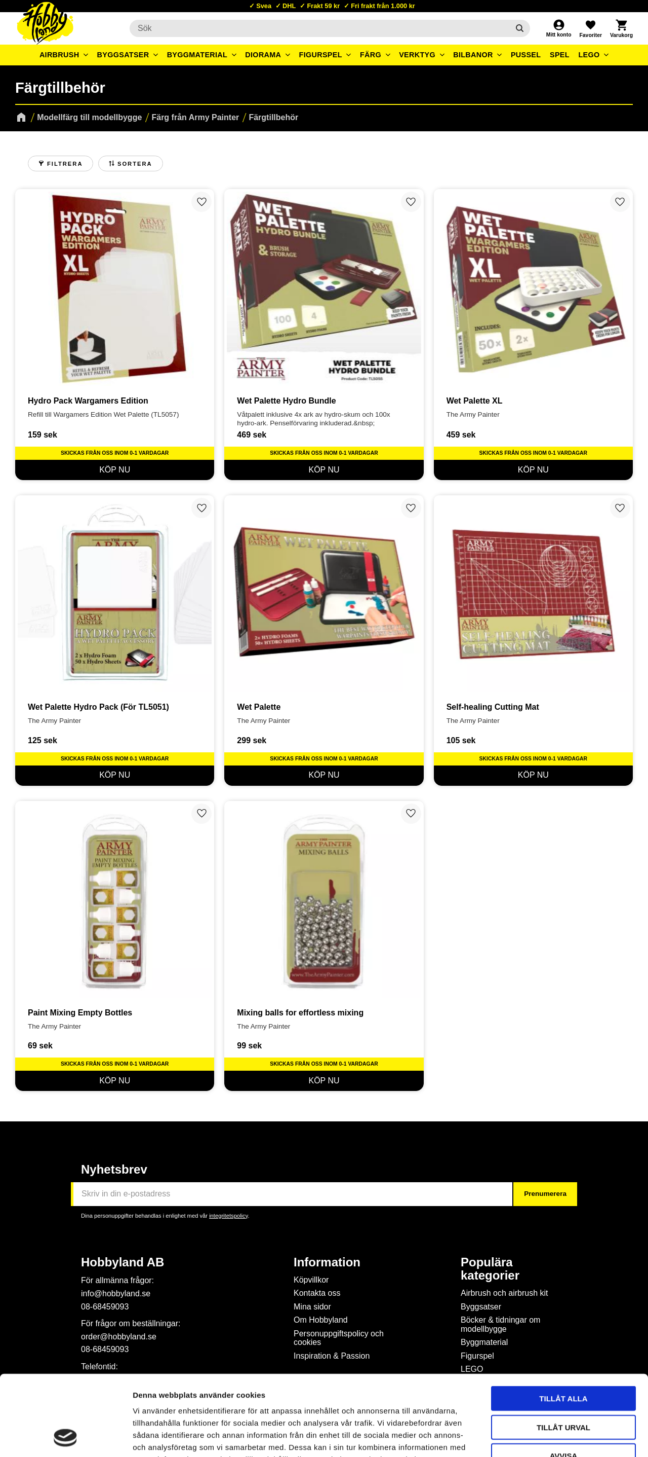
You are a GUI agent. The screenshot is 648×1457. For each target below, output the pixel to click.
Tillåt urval (563, 1351)
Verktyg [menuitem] (417, 55)
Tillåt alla (563, 1323)
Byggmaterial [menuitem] (197, 55)
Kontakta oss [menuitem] (317, 1293)
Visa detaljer (550, 1437)
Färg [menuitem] (370, 55)
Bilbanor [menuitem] (473, 55)
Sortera (134, 164)
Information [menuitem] (327, 1262)
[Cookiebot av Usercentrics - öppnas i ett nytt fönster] (65, 1437)
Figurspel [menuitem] (320, 55)
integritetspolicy (228, 1216)
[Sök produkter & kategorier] (319, 28)
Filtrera (65, 164)
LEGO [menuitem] (588, 55)
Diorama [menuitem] (263, 55)
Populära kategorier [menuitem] (490, 1269)
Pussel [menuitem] (526, 55)
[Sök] (519, 28)
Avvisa (564, 1380)
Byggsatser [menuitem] (123, 55)
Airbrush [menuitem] (59, 55)
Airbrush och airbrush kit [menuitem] (504, 1293)
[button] (590, 28)
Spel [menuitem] (560, 55)
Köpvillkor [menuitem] (311, 1280)
